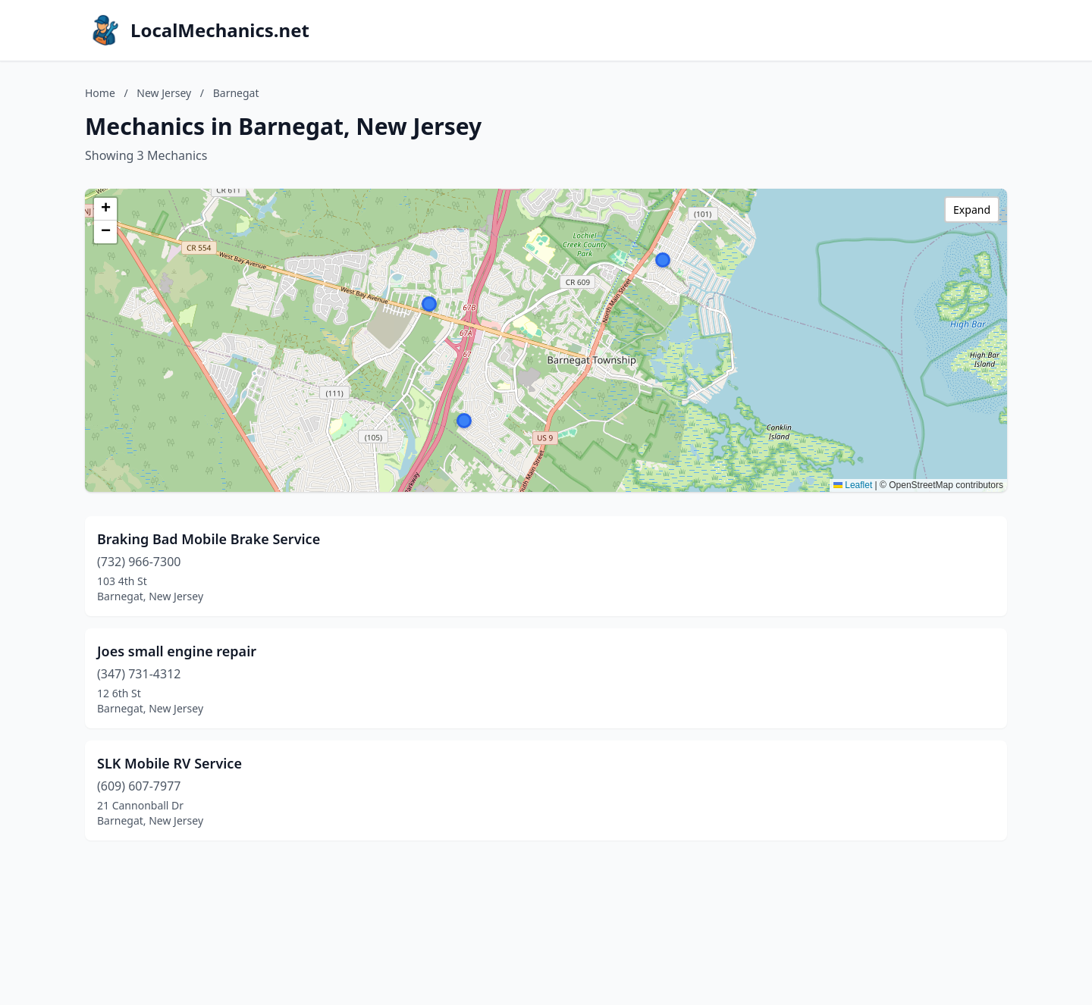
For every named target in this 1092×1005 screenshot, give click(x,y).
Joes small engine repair (176, 651)
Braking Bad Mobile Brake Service (208, 539)
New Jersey (163, 93)
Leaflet (852, 485)
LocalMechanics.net (219, 30)
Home (100, 93)
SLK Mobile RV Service (169, 763)
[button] (662, 260)
